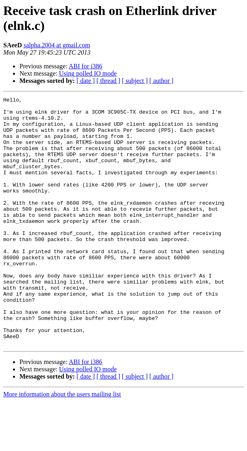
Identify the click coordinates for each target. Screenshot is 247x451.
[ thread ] (108, 80)
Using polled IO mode (88, 73)
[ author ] (161, 80)
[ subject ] (135, 80)
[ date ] (86, 80)
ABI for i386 (85, 66)
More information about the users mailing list (62, 443)
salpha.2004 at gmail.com (56, 45)
